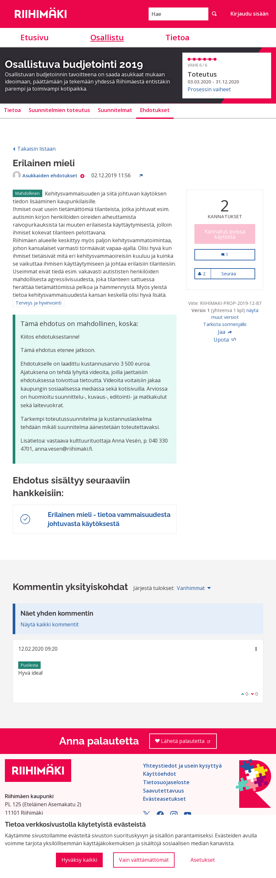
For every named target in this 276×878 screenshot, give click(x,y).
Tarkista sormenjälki (224, 324)
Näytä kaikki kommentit (49, 624)
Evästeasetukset (164, 798)
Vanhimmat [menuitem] (191, 588)
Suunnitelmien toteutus (59, 110)
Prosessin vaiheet (209, 89)
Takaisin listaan (34, 148)
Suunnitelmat (115, 110)
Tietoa (177, 37)
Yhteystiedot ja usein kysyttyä (182, 765)
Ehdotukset (155, 110)
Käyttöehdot (159, 773)
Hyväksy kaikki (79, 859)
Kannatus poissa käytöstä (224, 234)
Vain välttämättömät (144, 859)
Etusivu (34, 37)
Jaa (225, 331)
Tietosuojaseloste (166, 782)
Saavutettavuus (163, 790)
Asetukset (203, 859)
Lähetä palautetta (186, 743)
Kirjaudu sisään (249, 13)
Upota (225, 339)
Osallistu (107, 37)
